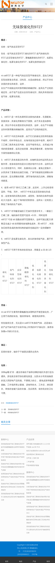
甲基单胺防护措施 (32, 465)
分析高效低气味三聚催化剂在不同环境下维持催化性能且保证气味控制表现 (12, 457)
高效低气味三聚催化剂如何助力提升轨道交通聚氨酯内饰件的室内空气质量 (12, 467)
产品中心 (27, 17)
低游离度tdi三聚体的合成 (35, 454)
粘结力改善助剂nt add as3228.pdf (38, 451)
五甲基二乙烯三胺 (32, 458)
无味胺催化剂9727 (12, 403)
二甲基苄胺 (30, 462)
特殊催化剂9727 (13, 412)
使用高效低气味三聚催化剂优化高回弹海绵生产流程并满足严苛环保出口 (12, 477)
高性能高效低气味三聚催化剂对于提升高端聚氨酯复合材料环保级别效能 (12, 447)
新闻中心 (5, 439)
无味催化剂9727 (13, 409)
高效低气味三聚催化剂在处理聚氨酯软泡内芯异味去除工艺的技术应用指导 (12, 487)
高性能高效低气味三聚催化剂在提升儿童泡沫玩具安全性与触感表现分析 (12, 497)
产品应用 (30, 439)
